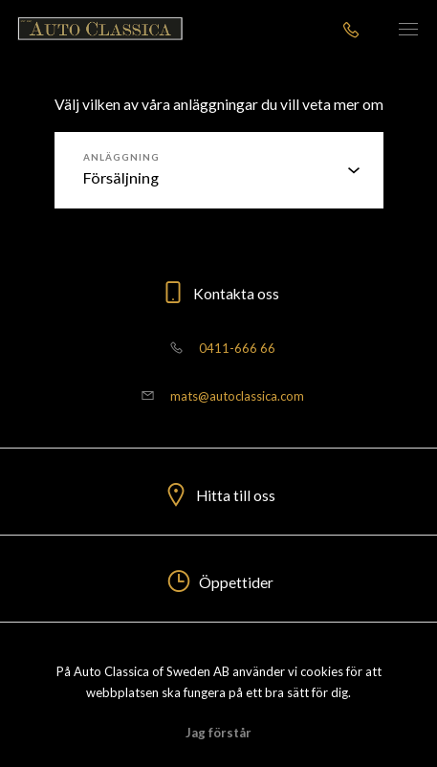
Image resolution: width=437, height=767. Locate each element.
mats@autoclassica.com (219, 396)
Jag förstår (218, 732)
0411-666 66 (219, 348)
